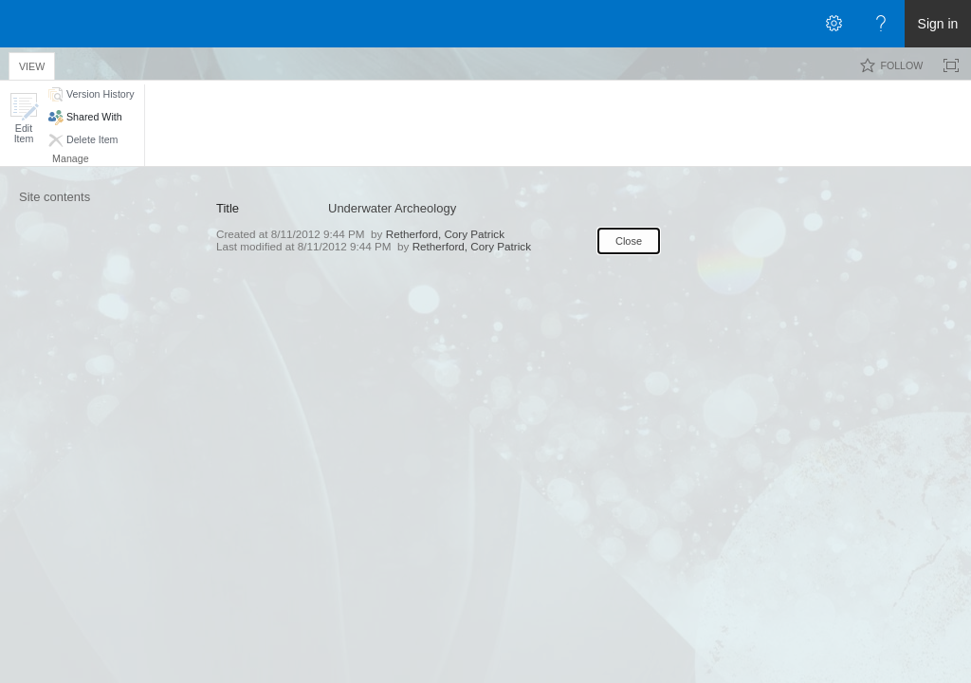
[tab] (32, 63)
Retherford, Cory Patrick (445, 234)
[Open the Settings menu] (833, 23)
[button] (24, 118)
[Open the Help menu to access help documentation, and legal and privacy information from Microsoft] (881, 23)
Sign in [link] (938, 23)
